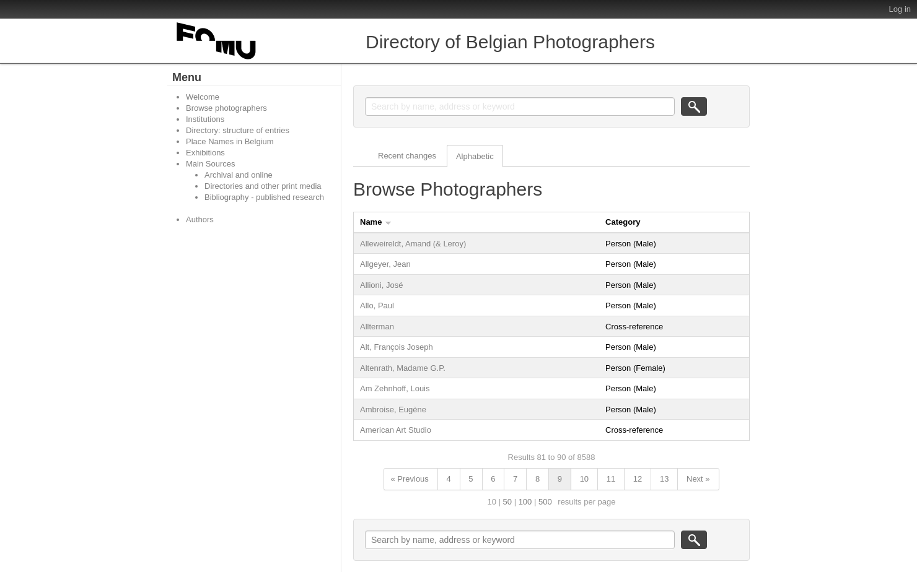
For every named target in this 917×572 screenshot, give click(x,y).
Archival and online (238, 175)
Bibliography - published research (264, 197)
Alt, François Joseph (396, 347)
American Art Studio (395, 430)
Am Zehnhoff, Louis (395, 388)
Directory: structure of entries (237, 130)
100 (525, 501)
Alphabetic (475, 156)
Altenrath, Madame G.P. (402, 368)
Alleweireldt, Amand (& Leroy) (413, 243)
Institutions (205, 119)
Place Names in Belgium (230, 141)
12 (637, 478)
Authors (200, 219)
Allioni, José (381, 285)
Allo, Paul (377, 305)
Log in (900, 9)
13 (664, 478)
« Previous (409, 478)
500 (545, 501)
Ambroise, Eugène (393, 409)
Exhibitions (205, 152)
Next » (698, 478)
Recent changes (407, 155)
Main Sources (210, 163)
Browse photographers (226, 108)
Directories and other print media (263, 186)
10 (584, 478)
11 (611, 478)
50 (507, 501)
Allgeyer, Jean (385, 264)
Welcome (202, 97)
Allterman (377, 326)
